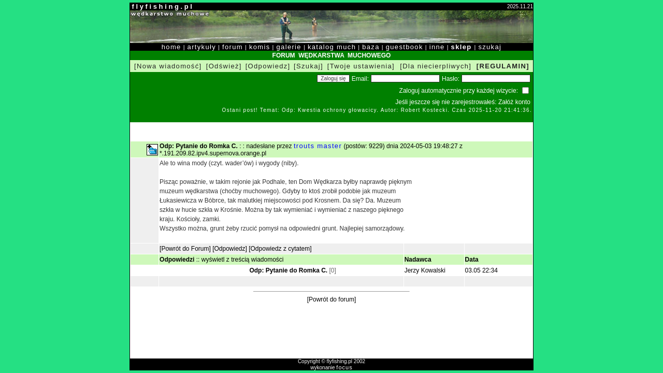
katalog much (332, 47)
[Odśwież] (224, 66)
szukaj (489, 47)
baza (371, 47)
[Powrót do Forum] (185, 248)
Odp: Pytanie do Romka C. (288, 270)
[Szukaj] (308, 66)
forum (232, 47)
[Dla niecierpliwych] (435, 66)
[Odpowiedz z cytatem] (280, 248)
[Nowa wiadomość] (167, 66)
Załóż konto (514, 102)
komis (259, 47)
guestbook (404, 47)
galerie (289, 47)
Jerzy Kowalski (425, 270)
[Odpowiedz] (268, 66)
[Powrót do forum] (331, 299)
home (171, 47)
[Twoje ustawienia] (361, 66)
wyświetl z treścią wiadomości (242, 259)
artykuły (202, 47)
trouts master (318, 146)
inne (437, 47)
